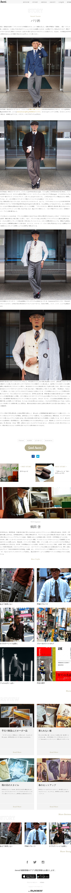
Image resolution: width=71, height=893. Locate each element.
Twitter (37, 456)
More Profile (35, 559)
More (68, 691)
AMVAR (44, 2)
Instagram (43, 862)
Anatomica (48, 440)
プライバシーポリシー (32, 882)
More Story (65, 851)
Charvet (21, 440)
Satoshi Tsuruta (35, 16)
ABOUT (53, 2)
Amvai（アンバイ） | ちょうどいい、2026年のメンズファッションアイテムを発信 (3, 2)
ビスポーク (38, 440)
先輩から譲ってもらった (35, 109)
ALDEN (29, 440)
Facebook (33, 456)
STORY (35, 2)
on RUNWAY (35, 891)
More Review (65, 814)
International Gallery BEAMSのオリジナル (28, 112)
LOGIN (61, 2)
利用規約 (42, 882)
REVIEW (26, 2)
